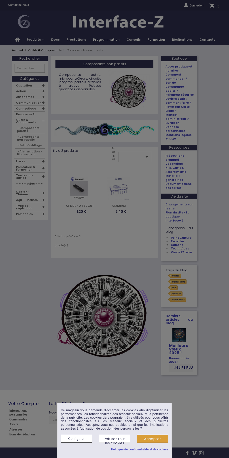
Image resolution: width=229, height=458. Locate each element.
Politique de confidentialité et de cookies (139, 449)
